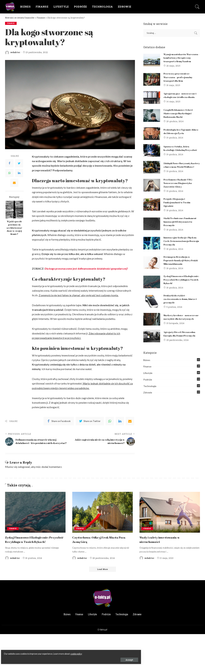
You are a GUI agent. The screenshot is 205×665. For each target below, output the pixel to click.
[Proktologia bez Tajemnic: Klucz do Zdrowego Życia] (151, 137)
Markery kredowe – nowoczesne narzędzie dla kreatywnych (179, 326)
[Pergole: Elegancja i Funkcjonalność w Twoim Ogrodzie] (151, 213)
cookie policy (40, 652)
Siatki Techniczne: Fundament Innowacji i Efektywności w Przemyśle (181, 230)
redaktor (15, 52)
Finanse (11, 23)
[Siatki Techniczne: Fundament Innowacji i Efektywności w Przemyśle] (151, 232)
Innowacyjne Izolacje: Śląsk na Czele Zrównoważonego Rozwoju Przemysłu (180, 249)
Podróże (147, 390)
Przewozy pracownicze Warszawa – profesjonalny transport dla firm (179, 80)
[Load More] (102, 577)
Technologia (149, 397)
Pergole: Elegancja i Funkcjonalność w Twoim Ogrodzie (178, 211)
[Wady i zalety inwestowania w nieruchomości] (169, 515)
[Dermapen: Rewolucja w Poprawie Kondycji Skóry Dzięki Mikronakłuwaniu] (151, 271)
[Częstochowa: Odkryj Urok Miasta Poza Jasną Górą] (102, 515)
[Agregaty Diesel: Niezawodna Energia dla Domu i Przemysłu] (151, 347)
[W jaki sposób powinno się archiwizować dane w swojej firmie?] (14, 209)
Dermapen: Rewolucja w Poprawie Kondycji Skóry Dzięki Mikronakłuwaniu (178, 269)
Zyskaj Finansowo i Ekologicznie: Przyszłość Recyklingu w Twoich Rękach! (181, 288)
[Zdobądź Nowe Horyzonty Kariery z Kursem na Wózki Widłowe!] (151, 174)
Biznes (146, 371)
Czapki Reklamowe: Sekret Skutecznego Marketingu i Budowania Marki (179, 117)
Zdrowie (147, 403)
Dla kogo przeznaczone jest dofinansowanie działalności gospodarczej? (89, 268)
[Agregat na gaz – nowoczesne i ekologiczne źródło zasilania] (151, 101)
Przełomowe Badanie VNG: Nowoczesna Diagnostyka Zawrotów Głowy (179, 191)
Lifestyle (147, 383)
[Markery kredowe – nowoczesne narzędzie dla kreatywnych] (151, 329)
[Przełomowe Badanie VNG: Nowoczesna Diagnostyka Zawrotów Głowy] (151, 193)
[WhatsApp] (9, 173)
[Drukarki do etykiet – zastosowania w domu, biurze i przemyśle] (151, 309)
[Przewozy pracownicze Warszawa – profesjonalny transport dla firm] (151, 83)
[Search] (197, 7)
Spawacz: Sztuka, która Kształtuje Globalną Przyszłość (177, 153)
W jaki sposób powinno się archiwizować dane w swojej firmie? (14, 228)
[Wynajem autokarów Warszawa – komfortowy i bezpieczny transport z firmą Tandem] (151, 61)
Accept (41, 657)
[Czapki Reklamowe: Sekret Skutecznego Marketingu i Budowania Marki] (151, 119)
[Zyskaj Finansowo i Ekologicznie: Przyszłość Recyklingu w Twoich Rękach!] (151, 290)
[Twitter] (19, 163)
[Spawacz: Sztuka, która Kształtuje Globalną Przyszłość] (151, 155)
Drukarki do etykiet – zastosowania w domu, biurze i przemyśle (181, 307)
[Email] (14, 183)
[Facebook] (9, 163)
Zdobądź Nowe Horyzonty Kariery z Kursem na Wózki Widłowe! (179, 172)
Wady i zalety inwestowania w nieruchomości (163, 542)
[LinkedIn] (19, 173)
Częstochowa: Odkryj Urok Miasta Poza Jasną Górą (99, 542)
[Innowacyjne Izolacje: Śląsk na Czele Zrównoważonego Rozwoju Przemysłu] (151, 251)
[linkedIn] (120, 421)
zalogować (24, 470)
